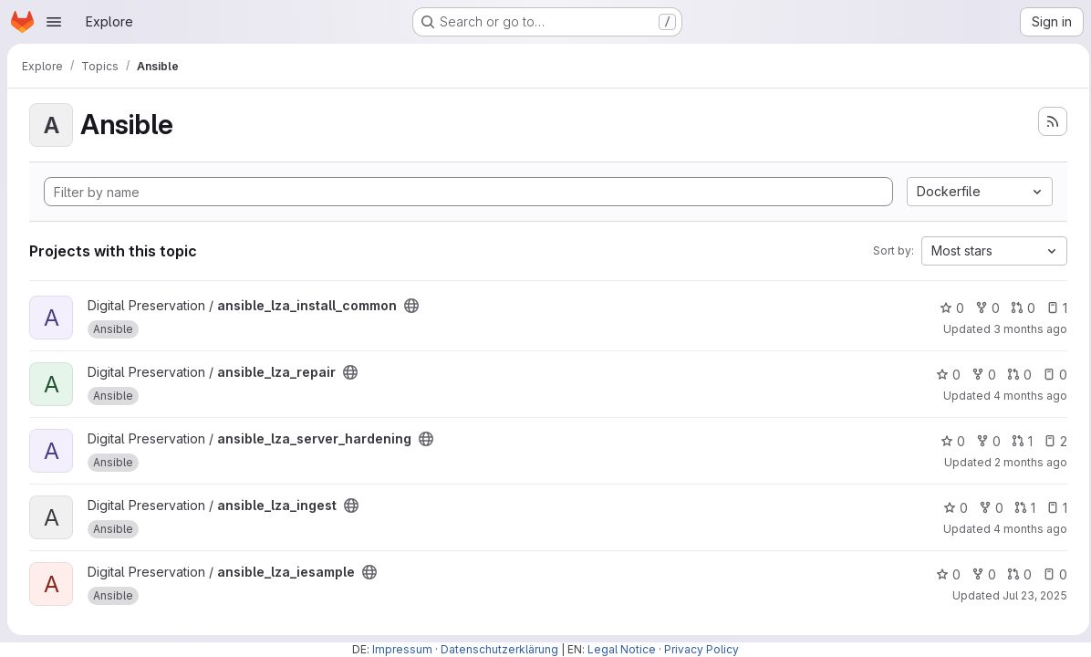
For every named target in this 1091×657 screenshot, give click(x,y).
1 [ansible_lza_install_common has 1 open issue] (1051, 308)
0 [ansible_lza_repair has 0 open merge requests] (1014, 374)
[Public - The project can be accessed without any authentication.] (411, 305)
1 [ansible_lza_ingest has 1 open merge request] (1019, 508)
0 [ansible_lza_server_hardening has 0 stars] (947, 441)
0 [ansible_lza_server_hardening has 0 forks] (983, 441)
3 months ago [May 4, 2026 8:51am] (1025, 329)
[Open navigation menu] (53, 21)
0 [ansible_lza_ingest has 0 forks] (985, 508)
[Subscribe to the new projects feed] (1047, 121)
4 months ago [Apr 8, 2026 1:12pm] (1025, 529)
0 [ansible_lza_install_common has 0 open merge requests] (1017, 308)
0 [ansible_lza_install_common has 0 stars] (946, 308)
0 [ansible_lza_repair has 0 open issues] (1049, 374)
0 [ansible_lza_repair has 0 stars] (942, 374)
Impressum (402, 649)
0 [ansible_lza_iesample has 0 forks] (978, 574)
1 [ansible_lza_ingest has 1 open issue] (1051, 508)
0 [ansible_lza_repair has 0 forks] (978, 374)
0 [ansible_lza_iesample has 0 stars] (942, 574)
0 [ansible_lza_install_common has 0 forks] (982, 308)
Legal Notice (621, 649)
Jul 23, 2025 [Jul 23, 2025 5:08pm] (1029, 595)
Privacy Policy (701, 649)
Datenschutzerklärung (499, 649)
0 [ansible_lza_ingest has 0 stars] (950, 508)
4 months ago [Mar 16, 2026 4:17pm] (1025, 395)
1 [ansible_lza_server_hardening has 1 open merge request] (1016, 441)
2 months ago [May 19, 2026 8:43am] (1025, 462)
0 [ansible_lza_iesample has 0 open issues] (1049, 574)
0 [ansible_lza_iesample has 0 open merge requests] (1014, 574)
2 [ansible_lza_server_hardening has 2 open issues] (1050, 441)
